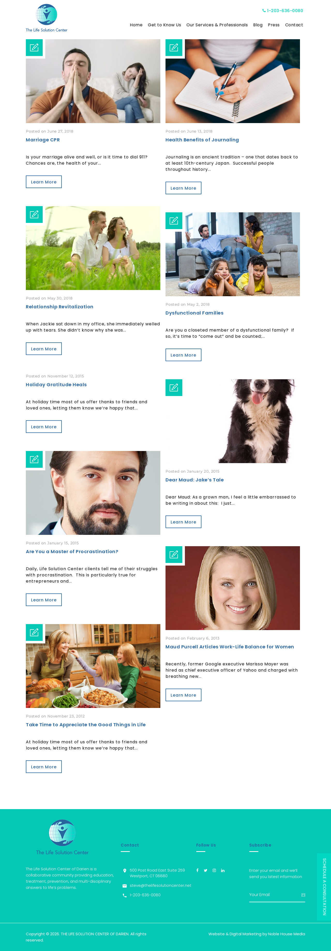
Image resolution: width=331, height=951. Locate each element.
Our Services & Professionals (217, 25)
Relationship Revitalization (60, 306)
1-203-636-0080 (282, 11)
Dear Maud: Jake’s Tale (195, 480)
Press (274, 25)
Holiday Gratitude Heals (56, 384)
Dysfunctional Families (194, 313)
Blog (257, 25)
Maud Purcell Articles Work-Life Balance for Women (230, 646)
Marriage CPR (43, 139)
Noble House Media (286, 934)
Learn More (44, 182)
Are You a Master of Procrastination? (72, 551)
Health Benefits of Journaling (202, 139)
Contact (294, 25)
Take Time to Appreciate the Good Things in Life (86, 724)
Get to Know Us (164, 25)
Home (136, 25)
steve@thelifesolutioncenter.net (160, 885)
